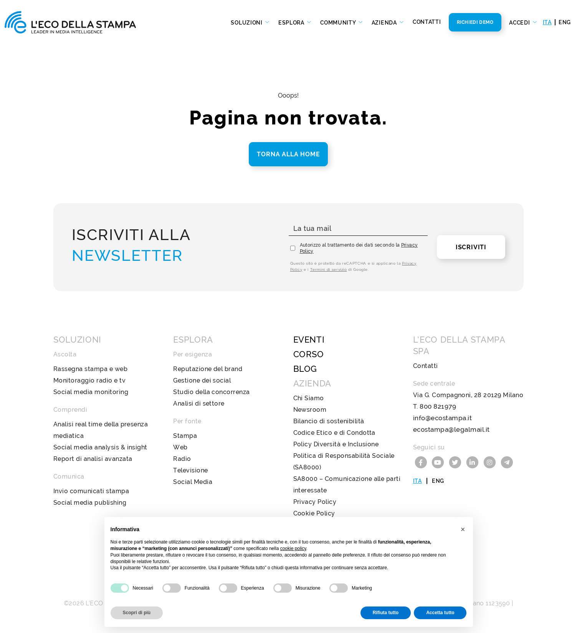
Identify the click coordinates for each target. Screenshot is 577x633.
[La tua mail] (358, 229)
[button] (463, 529)
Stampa (185, 435)
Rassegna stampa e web (90, 369)
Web (180, 447)
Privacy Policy (315, 501)
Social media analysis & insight (100, 447)
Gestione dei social (202, 380)
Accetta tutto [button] (440, 612)
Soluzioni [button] (247, 23)
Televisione (190, 470)
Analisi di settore (199, 403)
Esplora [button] (292, 23)
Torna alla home (288, 154)
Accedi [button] (520, 23)
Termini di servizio (328, 269)
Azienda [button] (385, 23)
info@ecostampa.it (441, 418)
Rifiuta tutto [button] (385, 612)
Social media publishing (89, 502)
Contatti (427, 22)
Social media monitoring (90, 392)
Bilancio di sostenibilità (328, 421)
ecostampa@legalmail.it (449, 429)
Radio (182, 458)
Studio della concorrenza (211, 392)
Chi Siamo (308, 398)
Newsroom (310, 409)
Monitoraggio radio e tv (89, 380)
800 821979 (437, 406)
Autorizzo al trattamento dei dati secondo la (359, 248)
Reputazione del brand (207, 369)
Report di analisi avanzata (92, 458)
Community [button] (338, 23)
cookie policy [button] (293, 548)
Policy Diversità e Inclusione (336, 444)
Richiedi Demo (475, 22)
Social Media (192, 482)
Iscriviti (471, 247)
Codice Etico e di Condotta (334, 432)
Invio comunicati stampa (91, 491)
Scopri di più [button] (137, 612)
